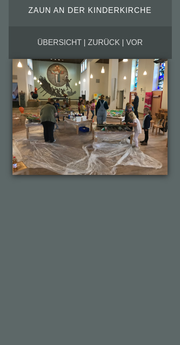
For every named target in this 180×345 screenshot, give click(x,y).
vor (134, 42)
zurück (104, 42)
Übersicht (59, 42)
